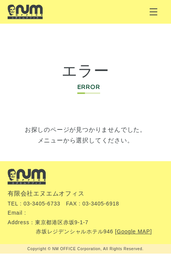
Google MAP (133, 231)
